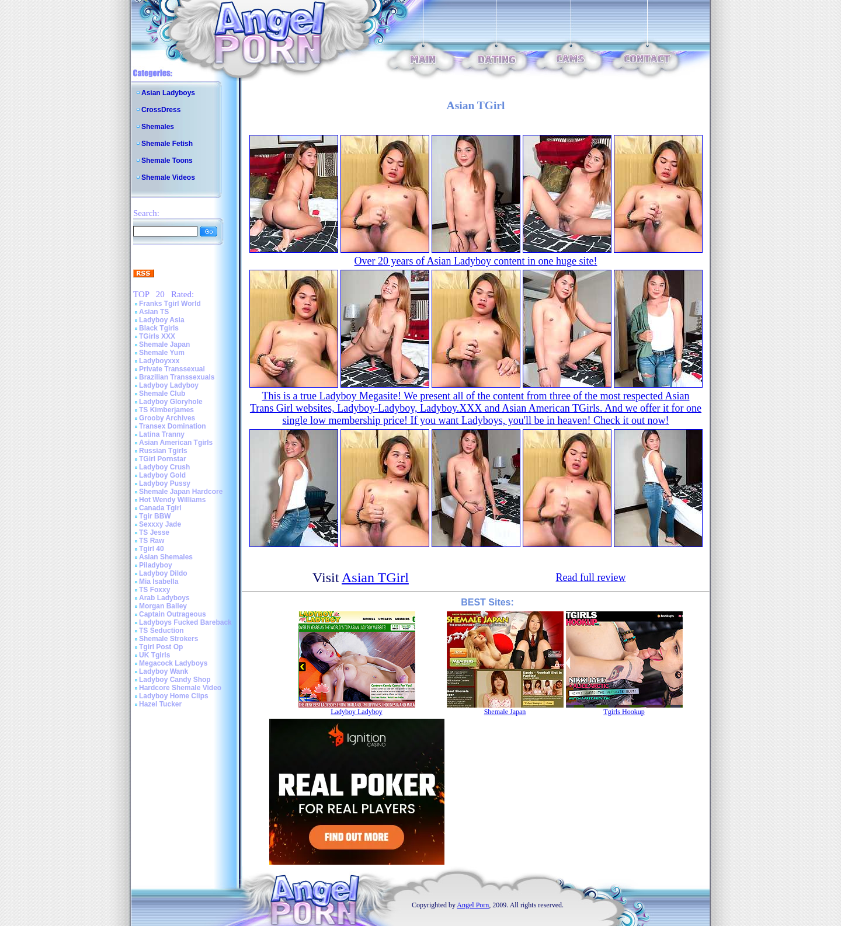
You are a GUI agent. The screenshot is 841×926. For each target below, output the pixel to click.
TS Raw (151, 541)
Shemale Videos (168, 177)
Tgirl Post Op (161, 647)
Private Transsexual (172, 369)
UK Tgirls (154, 655)
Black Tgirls (159, 328)
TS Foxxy (154, 590)
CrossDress (160, 110)
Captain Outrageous (172, 614)
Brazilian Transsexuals (176, 377)
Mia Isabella (158, 581)
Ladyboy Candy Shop (175, 680)
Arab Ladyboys (164, 598)
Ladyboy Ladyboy (169, 385)
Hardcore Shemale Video (180, 688)
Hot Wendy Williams (172, 500)
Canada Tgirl (160, 508)
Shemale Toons (167, 160)
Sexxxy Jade (160, 524)
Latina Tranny (162, 434)
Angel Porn (473, 905)
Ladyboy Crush (164, 467)
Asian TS (154, 312)
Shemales (157, 127)
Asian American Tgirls (176, 442)
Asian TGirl (375, 577)
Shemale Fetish (167, 144)
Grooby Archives (167, 418)
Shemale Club (162, 393)
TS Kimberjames (166, 410)
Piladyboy (155, 565)
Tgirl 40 (151, 549)
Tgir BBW (155, 516)
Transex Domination (172, 426)
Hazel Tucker (160, 704)
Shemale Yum (162, 353)
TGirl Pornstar (162, 459)
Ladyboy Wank (163, 671)
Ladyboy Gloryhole (171, 402)
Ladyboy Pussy (164, 483)
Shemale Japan (164, 344)
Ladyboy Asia (162, 320)
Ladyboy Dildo (163, 573)
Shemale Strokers (168, 639)
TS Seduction (161, 630)
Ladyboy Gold (162, 475)
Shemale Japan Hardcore (181, 492)
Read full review (591, 577)
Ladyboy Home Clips (173, 696)
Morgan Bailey (163, 606)
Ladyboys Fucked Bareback (185, 622)
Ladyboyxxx (159, 361)
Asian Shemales (166, 557)
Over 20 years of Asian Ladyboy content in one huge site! (476, 261)
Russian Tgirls (163, 451)
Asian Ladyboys (168, 93)
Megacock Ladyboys (173, 663)
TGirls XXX (157, 336)
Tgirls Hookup (623, 712)
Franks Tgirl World (170, 304)
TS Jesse (154, 532)
